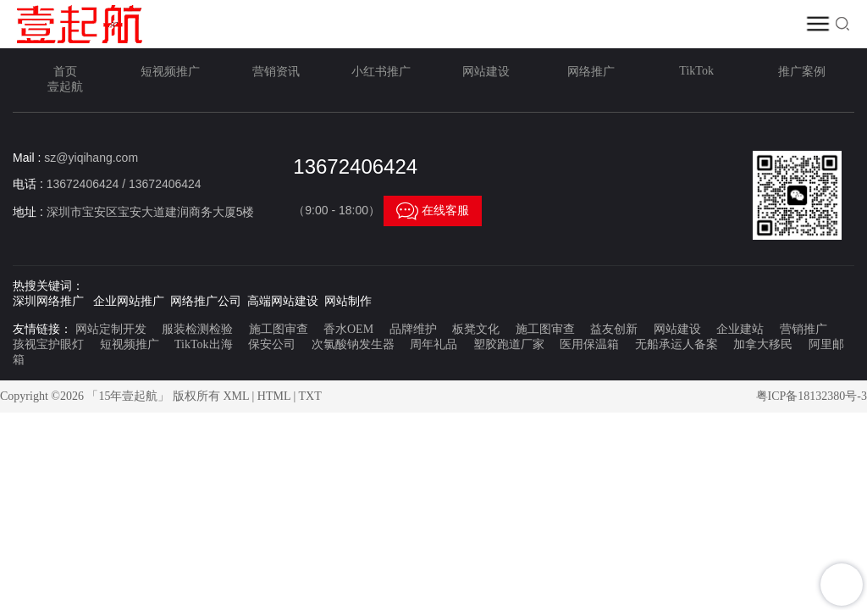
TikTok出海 (203, 344)
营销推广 (803, 329)
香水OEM (348, 329)
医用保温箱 (589, 344)
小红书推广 (381, 71)
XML (236, 396)
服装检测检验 (197, 329)
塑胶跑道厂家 (508, 344)
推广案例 (802, 71)
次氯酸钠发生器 (353, 344)
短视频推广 (170, 71)
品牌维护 (413, 329)
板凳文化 (476, 329)
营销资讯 (276, 71)
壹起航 (65, 86)
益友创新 (614, 329)
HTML (273, 396)
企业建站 (740, 329)
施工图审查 (278, 329)
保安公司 (271, 344)
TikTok (696, 70)
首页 (65, 71)
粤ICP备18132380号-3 (811, 396)
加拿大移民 (762, 344)
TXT (310, 396)
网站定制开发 (110, 329)
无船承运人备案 (676, 344)
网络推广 (591, 71)
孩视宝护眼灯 (48, 344)
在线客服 (432, 211)
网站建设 (486, 71)
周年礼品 (433, 344)
